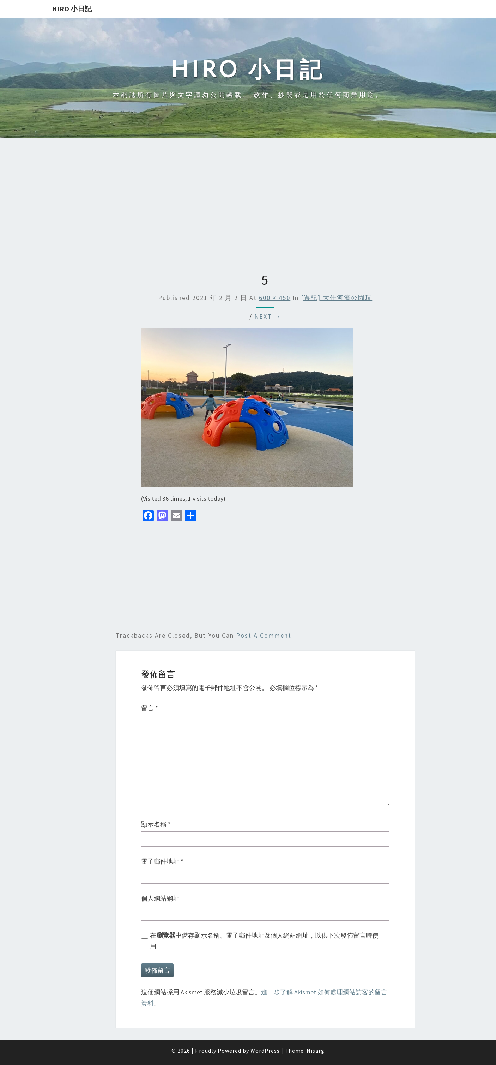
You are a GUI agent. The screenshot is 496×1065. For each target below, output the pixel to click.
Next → (267, 316)
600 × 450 (274, 298)
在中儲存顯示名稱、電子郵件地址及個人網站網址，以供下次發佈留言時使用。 (264, 940)
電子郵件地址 (162, 861)
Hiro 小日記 (72, 8)
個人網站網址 (160, 898)
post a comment (263, 635)
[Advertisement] (248, 206)
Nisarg (316, 1050)
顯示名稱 (156, 824)
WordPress (265, 1050)
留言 (149, 708)
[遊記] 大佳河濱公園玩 (336, 298)
